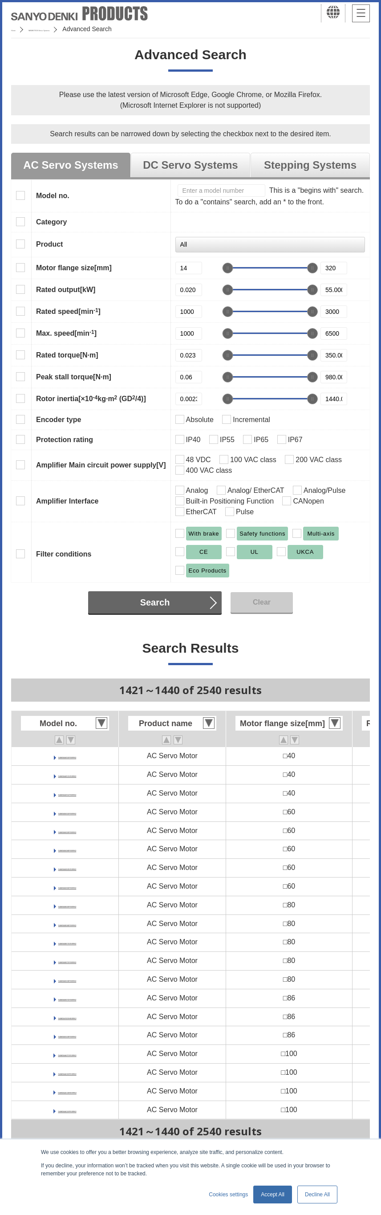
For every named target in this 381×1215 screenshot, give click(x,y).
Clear (262, 602)
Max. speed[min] (66, 333)
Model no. (52, 195)
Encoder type (58, 419)
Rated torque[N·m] (67, 355)
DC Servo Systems (190, 165)
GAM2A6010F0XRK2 (67, 812)
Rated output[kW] (65, 289)
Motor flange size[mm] (74, 268)
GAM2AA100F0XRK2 (67, 1072)
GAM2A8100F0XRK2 (67, 979)
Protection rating (64, 439)
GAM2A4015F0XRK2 (67, 793)
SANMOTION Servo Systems (81, 29)
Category (51, 222)
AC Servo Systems (70, 165)
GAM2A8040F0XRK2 (67, 923)
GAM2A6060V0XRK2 (67, 867)
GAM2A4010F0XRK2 (67, 756)
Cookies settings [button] (228, 1194)
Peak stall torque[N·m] (73, 377)
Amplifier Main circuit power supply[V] (101, 465)
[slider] (228, 268)
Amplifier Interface (67, 501)
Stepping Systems (310, 165)
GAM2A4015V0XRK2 (67, 774)
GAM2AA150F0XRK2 (67, 1109)
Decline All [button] (317, 1194)
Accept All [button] (272, 1194)
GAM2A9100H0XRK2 (67, 1016)
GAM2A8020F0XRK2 (67, 905)
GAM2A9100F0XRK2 (67, 1035)
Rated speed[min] (68, 311)
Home (19, 29)
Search (155, 602)
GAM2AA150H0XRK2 (67, 1091)
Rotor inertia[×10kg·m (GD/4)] (91, 398)
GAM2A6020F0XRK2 (67, 830)
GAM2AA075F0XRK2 (67, 1053)
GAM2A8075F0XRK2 (67, 960)
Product (49, 244)
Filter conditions (63, 554)
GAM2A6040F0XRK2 (67, 849)
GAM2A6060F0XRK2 (67, 886)
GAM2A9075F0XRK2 (67, 998)
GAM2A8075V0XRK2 (67, 942)
